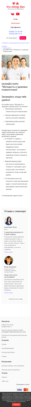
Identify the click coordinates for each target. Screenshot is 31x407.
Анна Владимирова (8, 348)
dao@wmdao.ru (6, 326)
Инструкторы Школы (8, 352)
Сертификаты (16, 27)
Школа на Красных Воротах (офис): (12, 330)
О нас (15, 19)
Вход (22, 38)
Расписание (15, 23)
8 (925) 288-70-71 (15, 34)
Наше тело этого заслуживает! (10, 276)
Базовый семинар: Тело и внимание (13, 366)
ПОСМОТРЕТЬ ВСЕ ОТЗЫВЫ (16, 299)
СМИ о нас (5, 381)
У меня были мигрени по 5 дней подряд (13, 233)
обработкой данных (19, 400)
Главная (4, 46)
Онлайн (4, 344)
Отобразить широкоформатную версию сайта (15, 43)
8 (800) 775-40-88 (15, 31)
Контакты (6, 321)
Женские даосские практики (11, 370)
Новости (4, 377)
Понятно (16, 404)
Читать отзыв (8, 252)
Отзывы (4, 356)
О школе (5, 340)
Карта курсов (12, 38)
